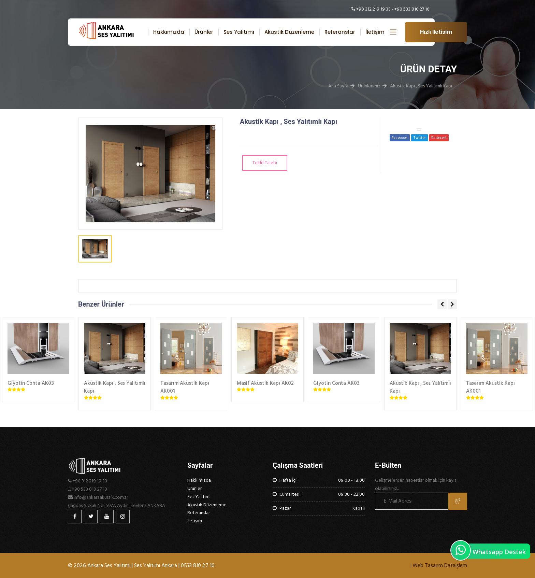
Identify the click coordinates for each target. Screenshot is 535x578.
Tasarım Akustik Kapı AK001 (184, 387)
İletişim (375, 32)
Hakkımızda (168, 32)
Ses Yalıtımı (238, 32)
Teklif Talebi (264, 163)
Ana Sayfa (338, 86)
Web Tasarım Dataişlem (440, 565)
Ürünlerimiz (369, 86)
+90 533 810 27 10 (412, 9)
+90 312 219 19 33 (373, 9)
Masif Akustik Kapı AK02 (265, 383)
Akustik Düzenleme (289, 32)
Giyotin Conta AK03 (31, 383)
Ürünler (203, 32)
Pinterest (439, 138)
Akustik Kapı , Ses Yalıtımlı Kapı (421, 86)
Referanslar (339, 32)
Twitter (419, 138)
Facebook (400, 138)
